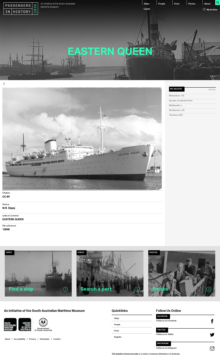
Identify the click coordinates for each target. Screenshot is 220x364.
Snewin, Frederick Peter (181, 100)
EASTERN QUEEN (13, 219)
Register (118, 336)
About (207, 4)
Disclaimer (45, 338)
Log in (147, 9)
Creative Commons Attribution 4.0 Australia (160, 353)
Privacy (32, 338)
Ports (176, 4)
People (161, 4)
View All (212, 89)
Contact (57, 338)
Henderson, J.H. (177, 110)
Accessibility (19, 338)
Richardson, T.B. (176, 96)
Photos (191, 4)
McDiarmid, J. (175, 105)
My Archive (210, 9)
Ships (146, 4)
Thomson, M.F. (176, 115)
